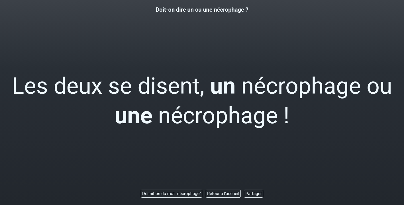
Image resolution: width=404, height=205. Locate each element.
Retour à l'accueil (223, 193)
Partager (253, 193)
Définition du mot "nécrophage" (171, 193)
